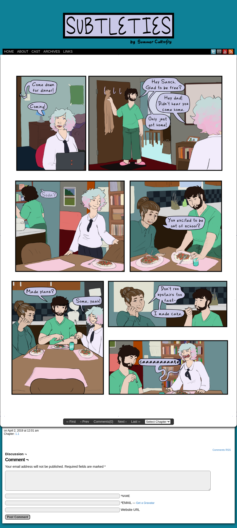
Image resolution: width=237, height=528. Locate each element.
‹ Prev (84, 421)
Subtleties (118, 25)
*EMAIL (138, 503)
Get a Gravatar (145, 503)
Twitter (213, 51)
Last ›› (135, 421)
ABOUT (22, 51)
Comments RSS (221, 449)
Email (219, 51)
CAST (35, 51)
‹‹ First (71, 421)
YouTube (225, 51)
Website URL (130, 510)
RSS (231, 51)
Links (67, 51)
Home (9, 51)
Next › (122, 421)
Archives (52, 51)
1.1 (17, 433)
